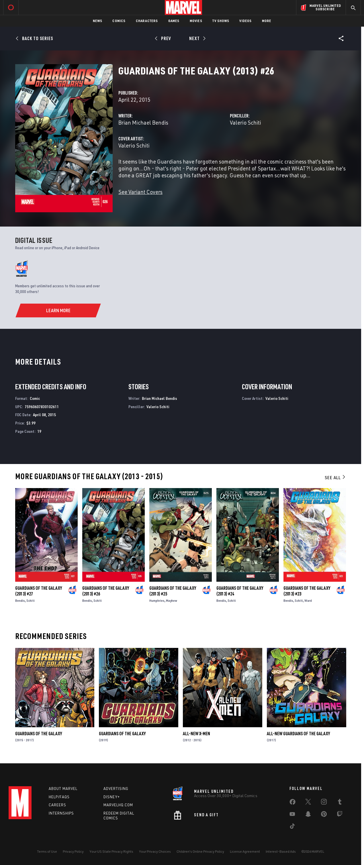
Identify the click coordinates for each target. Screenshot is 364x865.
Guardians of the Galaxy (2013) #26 (105, 591)
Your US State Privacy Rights (111, 851)
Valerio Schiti (245, 122)
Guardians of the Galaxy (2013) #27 (38, 591)
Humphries (157, 600)
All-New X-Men (196, 733)
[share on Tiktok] (292, 827)
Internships (61, 813)
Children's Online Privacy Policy (200, 851)
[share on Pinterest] (324, 815)
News (97, 21)
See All (335, 477)
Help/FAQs (59, 797)
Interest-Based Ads (281, 851)
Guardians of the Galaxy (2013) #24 (239, 591)
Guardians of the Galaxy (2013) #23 (306, 591)
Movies (196, 21)
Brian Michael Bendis (143, 122)
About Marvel (63, 788)
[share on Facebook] (292, 803)
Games (173, 21)
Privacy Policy (73, 851)
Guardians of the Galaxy (38, 733)
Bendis (20, 600)
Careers (57, 805)
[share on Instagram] (324, 803)
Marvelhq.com (118, 805)
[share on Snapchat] (308, 815)
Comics (118, 21)
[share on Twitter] (308, 803)
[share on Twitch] (340, 815)
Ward (308, 600)
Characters (147, 21)
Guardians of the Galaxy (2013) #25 (172, 591)
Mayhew (171, 600)
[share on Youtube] (292, 815)
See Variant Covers (140, 191)
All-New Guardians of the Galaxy (298, 733)
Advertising (115, 788)
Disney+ (111, 797)
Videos (245, 21)
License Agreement (245, 851)
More (266, 21)
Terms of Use (47, 851)
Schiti (30, 600)
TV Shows (220, 21)
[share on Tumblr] (340, 803)
